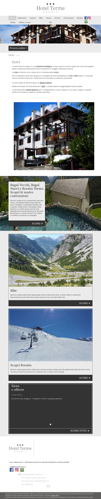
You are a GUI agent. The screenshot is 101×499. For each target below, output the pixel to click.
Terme (48, 18)
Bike (41, 18)
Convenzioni (69, 18)
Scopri (36, 223)
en (50, 22)
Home (11, 55)
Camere (33, 18)
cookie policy (55, 495)
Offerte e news (25, 22)
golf (43, 86)
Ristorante (22, 18)
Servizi (57, 18)
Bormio (80, 18)
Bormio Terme (45, 83)
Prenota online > (18, 48)
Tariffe (12, 22)
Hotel (12, 18)
